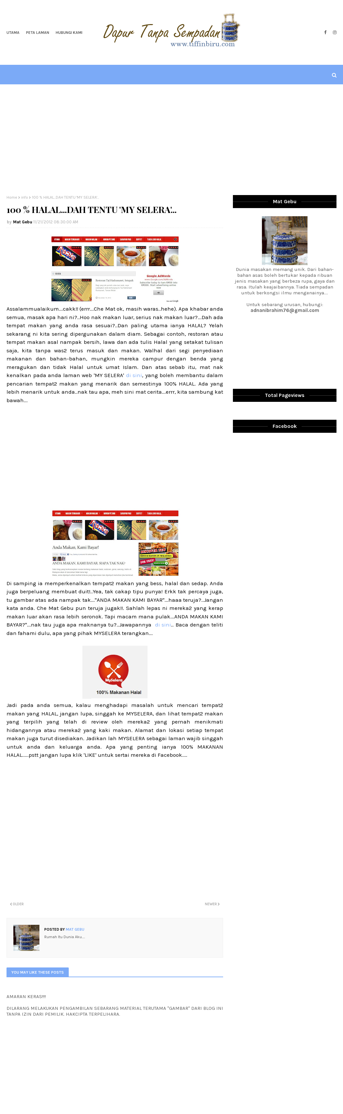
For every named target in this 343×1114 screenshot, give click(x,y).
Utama (13, 32)
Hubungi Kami (69, 32)
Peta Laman (37, 32)
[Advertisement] (171, 139)
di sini (134, 375)
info (24, 197)
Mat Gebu (22, 221)
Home (12, 197)
